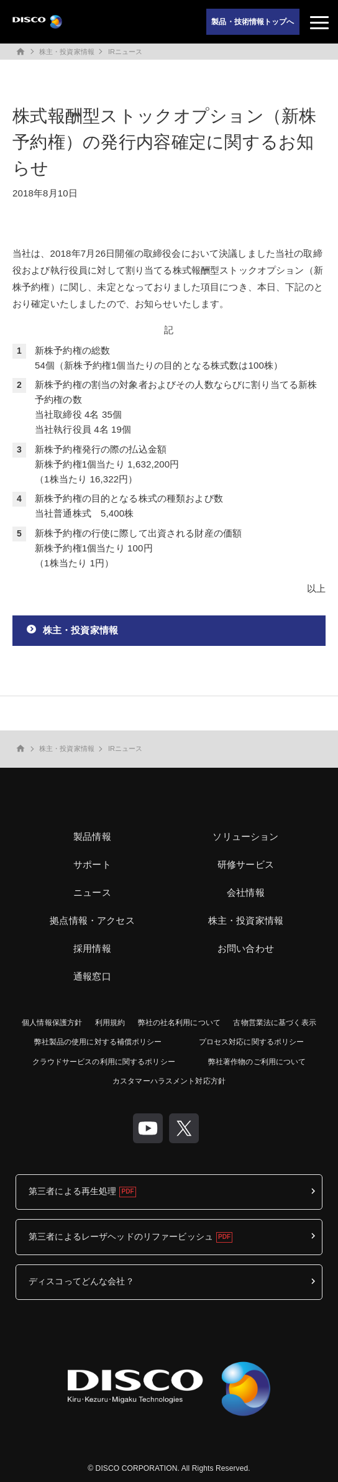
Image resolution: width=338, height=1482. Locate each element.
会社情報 (246, 892)
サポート (92, 864)
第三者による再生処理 (72, 1191)
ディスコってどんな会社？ (81, 1281)
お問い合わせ (245, 948)
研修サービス (245, 864)
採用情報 (92, 948)
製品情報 (92, 836)
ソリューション (245, 836)
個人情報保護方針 (52, 1022)
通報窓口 (92, 976)
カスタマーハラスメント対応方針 (169, 1081)
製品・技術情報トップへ (252, 21)
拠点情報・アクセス (92, 920)
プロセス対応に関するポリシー (251, 1042)
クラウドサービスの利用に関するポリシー (103, 1061)
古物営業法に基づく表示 (274, 1022)
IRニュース (125, 51)
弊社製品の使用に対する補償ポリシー (98, 1042)
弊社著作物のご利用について (257, 1061)
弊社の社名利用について (179, 1022)
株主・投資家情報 (66, 51)
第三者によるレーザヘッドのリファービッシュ (121, 1236)
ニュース (92, 892)
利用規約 (110, 1022)
